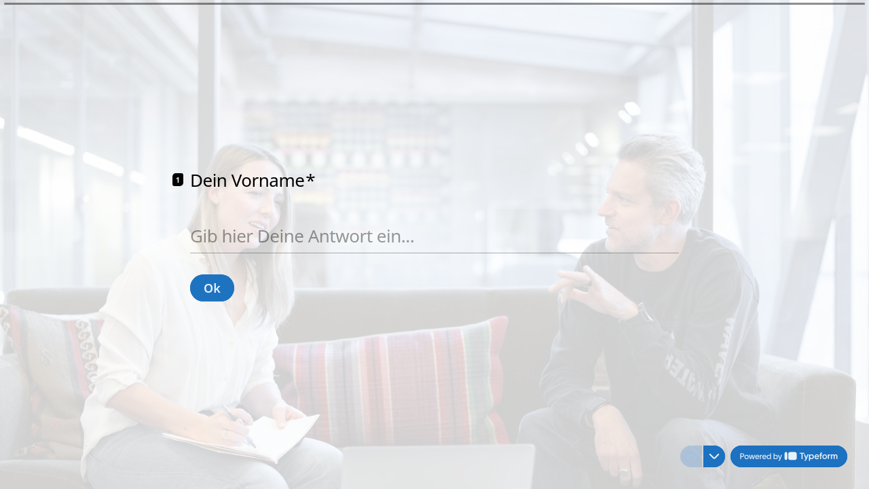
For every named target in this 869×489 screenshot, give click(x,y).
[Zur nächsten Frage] (714, 456)
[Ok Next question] (212, 287)
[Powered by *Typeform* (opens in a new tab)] (789, 456)
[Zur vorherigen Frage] (691, 456)
